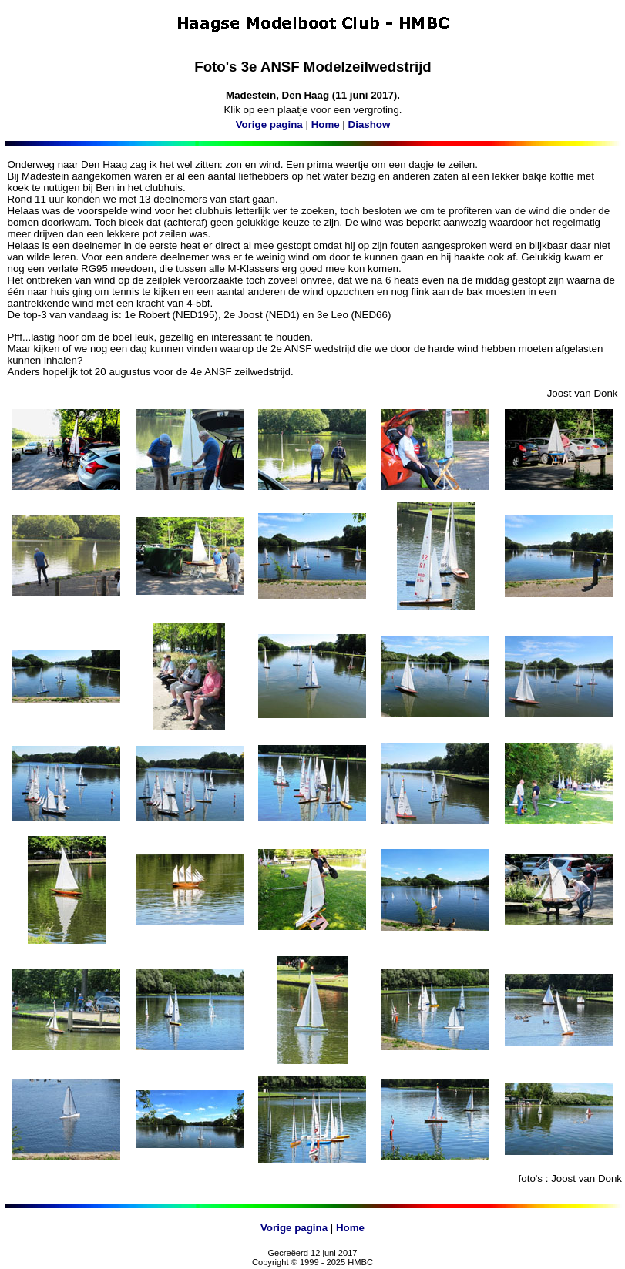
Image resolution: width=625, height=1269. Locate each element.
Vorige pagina (269, 124)
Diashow (369, 124)
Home (325, 124)
